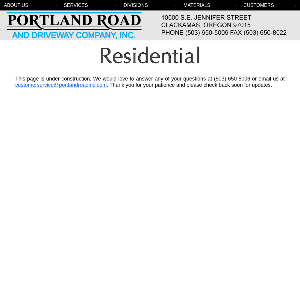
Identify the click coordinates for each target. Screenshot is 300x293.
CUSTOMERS (258, 5)
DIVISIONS (136, 5)
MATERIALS (197, 5)
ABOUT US (16, 5)
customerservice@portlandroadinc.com (61, 85)
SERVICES (76, 5)
